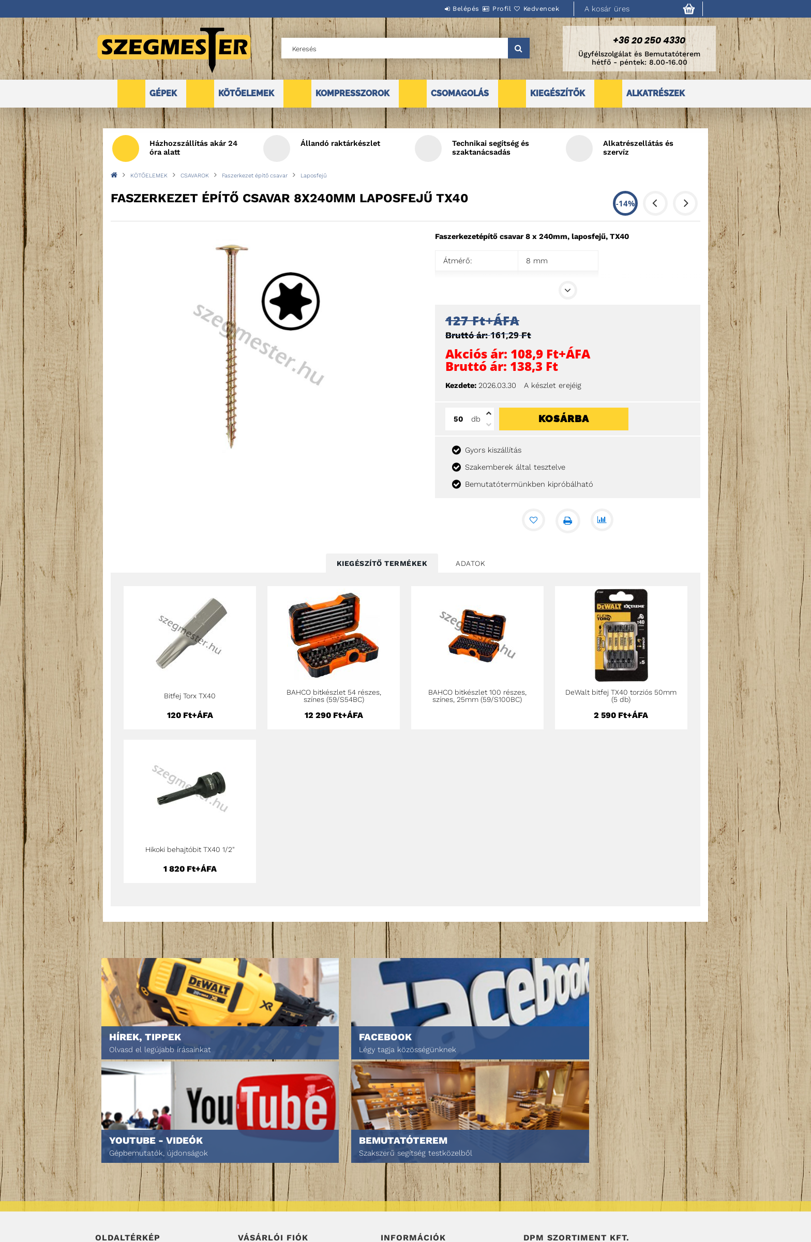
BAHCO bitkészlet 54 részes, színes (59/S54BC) (334, 696)
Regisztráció (259, 1168)
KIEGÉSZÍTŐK (557, 93)
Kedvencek (535, 8)
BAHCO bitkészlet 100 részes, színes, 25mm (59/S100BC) (477, 696)
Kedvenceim (257, 1211)
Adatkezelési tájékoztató (423, 1168)
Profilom (252, 1182)
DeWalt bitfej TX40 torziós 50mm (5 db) (621, 696)
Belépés (435, 8)
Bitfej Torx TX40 (190, 696)
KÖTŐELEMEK (246, 93)
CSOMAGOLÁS (460, 93)
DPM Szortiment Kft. (555, 1206)
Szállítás (396, 1197)
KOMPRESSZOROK (352, 93)
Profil (483, 8)
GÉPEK (163, 93)
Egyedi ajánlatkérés (129, 1182)
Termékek (111, 1168)
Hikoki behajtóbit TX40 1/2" (190, 849)
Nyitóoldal (113, 1153)
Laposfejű (314, 175)
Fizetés (393, 1182)
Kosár (248, 1197)
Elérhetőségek (406, 1211)
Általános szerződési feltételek (435, 1153)
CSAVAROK (195, 175)
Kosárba (563, 418)
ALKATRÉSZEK (655, 93)
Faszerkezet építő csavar (255, 175)
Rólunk (107, 1197)
